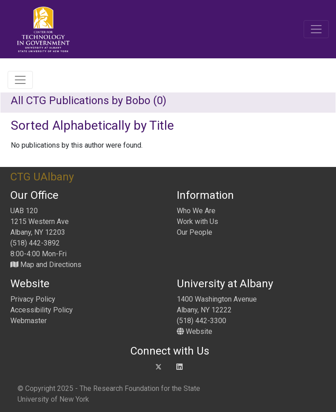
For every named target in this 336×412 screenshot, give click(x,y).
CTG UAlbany (42, 177)
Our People (194, 232)
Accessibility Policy (41, 310)
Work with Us (197, 221)
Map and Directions (45, 264)
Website (194, 331)
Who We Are (196, 210)
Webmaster (28, 320)
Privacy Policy (32, 299)
